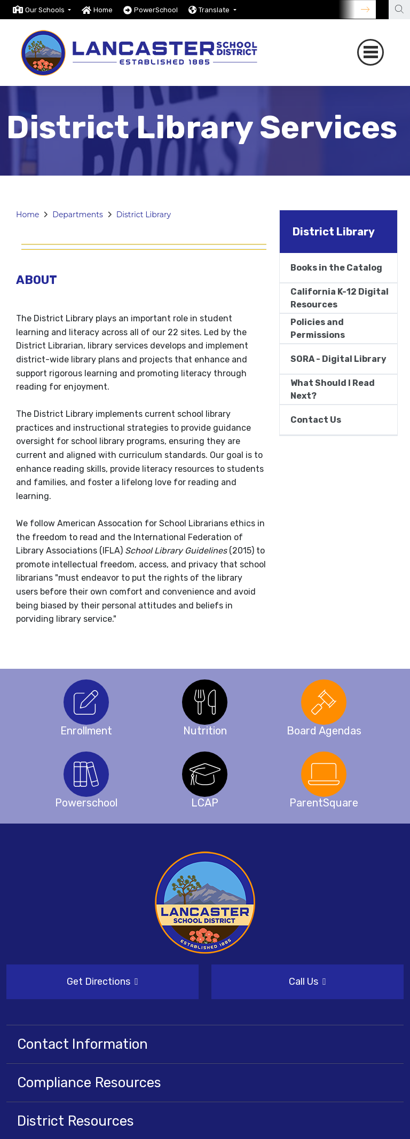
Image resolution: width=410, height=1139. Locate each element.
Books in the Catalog (336, 268)
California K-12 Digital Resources (339, 298)
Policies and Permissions (317, 328)
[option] (42, 10)
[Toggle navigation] (370, 52)
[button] (48, 10)
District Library (143, 214)
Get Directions (102, 981)
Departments (77, 214)
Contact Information (82, 1043)
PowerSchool (156, 10)
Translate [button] (215, 10)
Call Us (307, 981)
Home (103, 10)
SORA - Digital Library (338, 359)
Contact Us (315, 420)
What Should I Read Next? (332, 389)
